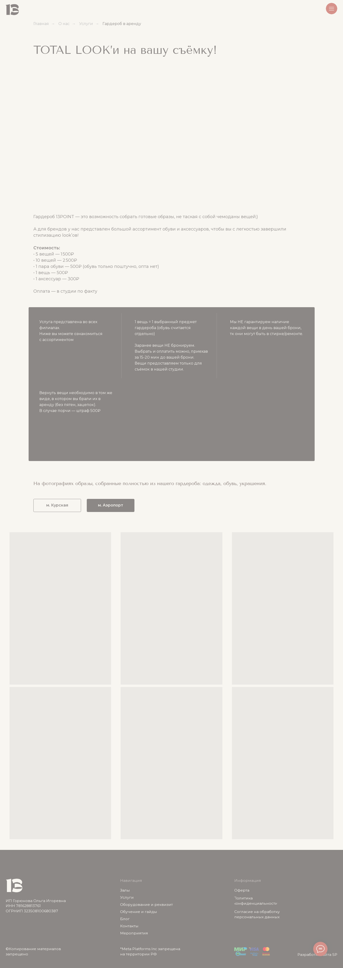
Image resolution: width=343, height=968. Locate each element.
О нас (64, 23)
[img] (12, 9)
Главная (41, 23)
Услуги (86, 23)
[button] (331, 8)
